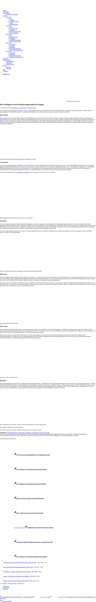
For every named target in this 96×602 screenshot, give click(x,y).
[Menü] (6, 74)
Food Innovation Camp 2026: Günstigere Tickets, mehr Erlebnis (19, 562)
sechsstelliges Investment (22, 172)
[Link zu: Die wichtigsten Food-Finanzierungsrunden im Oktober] (23, 484)
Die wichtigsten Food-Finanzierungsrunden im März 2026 (18, 567)
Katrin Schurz (32, 108)
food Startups (21, 432)
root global (41, 432)
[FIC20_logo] (12, 7)
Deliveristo (9, 277)
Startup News (22, 108)
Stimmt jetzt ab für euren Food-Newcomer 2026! (15, 581)
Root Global (3, 118)
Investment (28, 432)
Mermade (8, 383)
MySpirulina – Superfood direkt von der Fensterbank (16, 571)
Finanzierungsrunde (12, 432)
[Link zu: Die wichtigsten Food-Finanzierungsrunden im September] (23, 556)
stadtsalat (47, 432)
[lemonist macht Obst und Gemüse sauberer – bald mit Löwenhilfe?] (25, 597)
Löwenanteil (9, 165)
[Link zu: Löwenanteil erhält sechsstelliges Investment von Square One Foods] (26, 542)
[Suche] (5, 71)
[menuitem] (49, 10)
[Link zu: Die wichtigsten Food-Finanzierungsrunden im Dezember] (23, 469)
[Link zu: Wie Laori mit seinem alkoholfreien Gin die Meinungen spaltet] (25, 455)
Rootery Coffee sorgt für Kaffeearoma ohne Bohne (16, 576)
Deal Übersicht (15, 108)
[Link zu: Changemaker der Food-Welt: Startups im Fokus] (27, 527)
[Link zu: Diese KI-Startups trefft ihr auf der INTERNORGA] (22, 498)
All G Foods (15, 329)
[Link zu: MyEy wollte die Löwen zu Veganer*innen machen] (21, 513)
